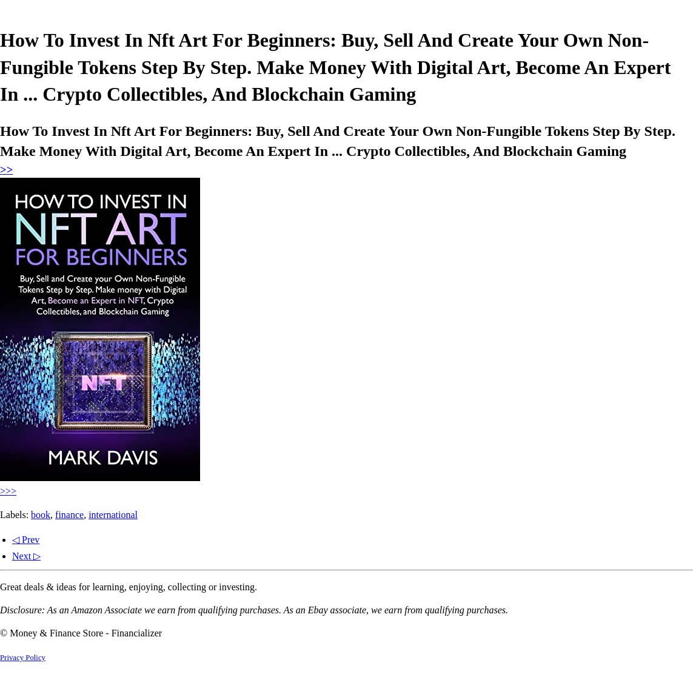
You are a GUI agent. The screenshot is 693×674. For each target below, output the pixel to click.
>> (6, 169)
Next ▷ (26, 556)
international (113, 515)
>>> (8, 491)
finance (69, 515)
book (40, 515)
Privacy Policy (22, 657)
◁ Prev (25, 539)
